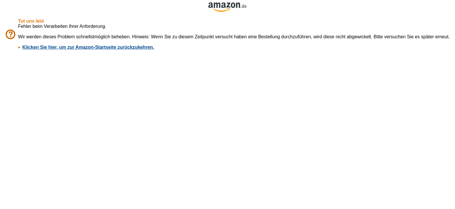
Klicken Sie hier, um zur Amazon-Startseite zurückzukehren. (88, 47)
